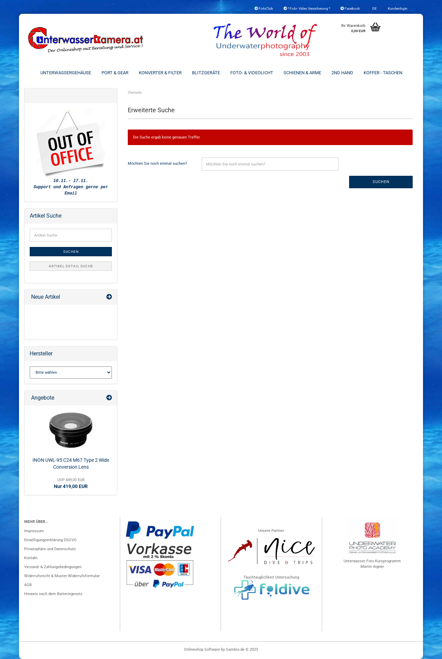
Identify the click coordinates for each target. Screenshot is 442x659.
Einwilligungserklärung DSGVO (50, 540)
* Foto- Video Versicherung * (307, 8)
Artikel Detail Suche (71, 266)
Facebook (350, 8)
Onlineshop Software (202, 649)
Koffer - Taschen (383, 72)
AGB (28, 585)
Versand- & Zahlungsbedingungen (52, 567)
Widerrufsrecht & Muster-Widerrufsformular (62, 576)
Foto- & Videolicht (251, 72)
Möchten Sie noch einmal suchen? (157, 163)
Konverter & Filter (160, 72)
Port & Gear (115, 72)
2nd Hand (342, 72)
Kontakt (31, 558)
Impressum (34, 531)
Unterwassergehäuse (65, 72)
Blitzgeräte (206, 72)
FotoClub (263, 8)
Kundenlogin (397, 8)
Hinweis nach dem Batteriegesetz (53, 594)
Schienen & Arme (302, 72)
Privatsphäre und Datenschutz (50, 549)
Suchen (381, 182)
